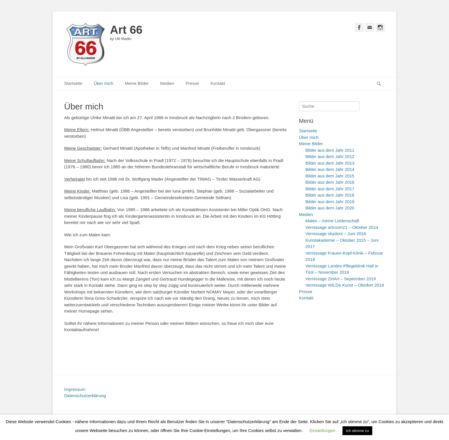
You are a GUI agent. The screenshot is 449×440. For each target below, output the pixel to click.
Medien (167, 83)
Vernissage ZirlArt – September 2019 (341, 278)
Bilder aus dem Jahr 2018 (330, 195)
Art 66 (126, 29)
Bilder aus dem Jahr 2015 (330, 175)
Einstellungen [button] (322, 430)
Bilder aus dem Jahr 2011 (330, 150)
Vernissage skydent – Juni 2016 (336, 233)
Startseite (73, 83)
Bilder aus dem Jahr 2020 (330, 207)
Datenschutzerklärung (85, 395)
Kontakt (217, 83)
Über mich (103, 83)
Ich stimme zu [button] (357, 431)
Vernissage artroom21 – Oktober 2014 (342, 227)
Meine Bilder (137, 83)
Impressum (74, 389)
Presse (192, 83)
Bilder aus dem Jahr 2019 (330, 201)
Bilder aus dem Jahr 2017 (330, 188)
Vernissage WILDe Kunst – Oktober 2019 (345, 285)
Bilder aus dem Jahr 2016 (330, 182)
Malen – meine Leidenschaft (332, 220)
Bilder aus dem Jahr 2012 (330, 156)
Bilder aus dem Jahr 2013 (330, 163)
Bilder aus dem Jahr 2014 (330, 169)
